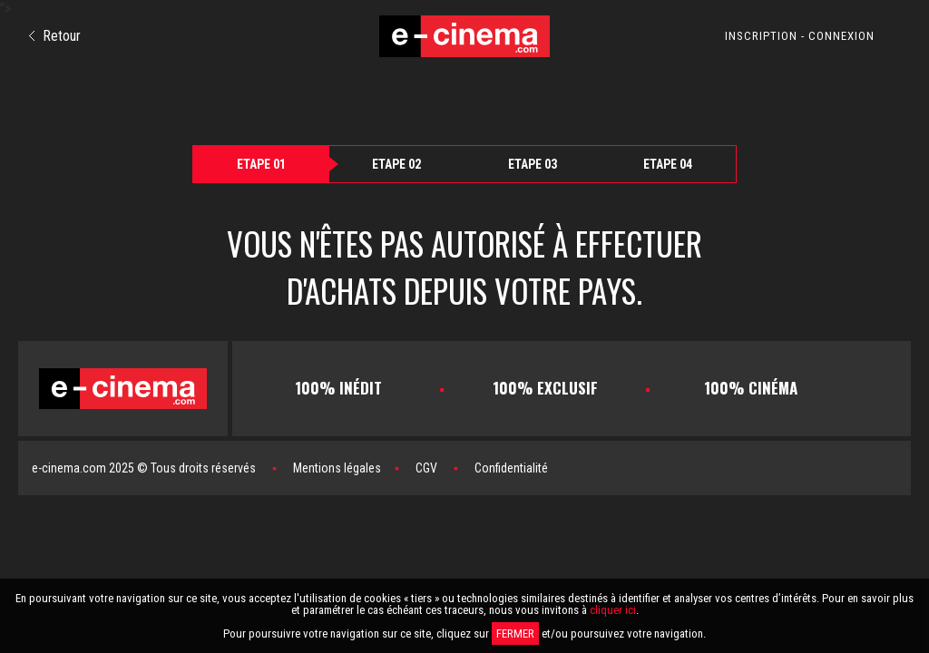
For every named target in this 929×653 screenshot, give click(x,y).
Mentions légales (337, 468)
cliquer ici (613, 610)
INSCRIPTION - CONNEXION (800, 36)
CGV (426, 468)
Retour (55, 35)
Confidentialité (511, 468)
